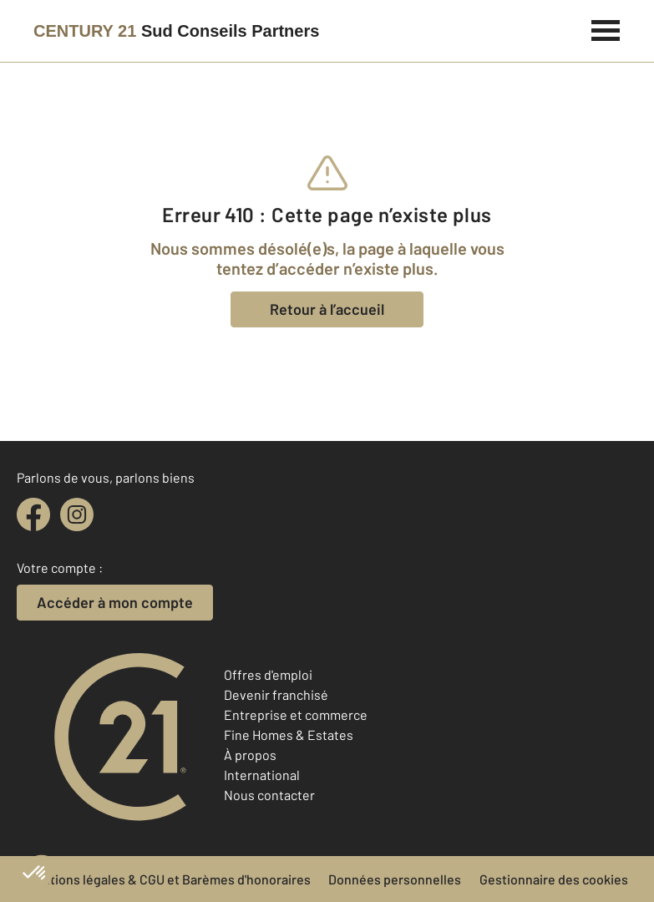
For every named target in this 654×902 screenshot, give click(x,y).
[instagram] (77, 514)
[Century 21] (176, 31)
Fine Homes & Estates (288, 734)
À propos (250, 755)
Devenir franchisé (276, 694)
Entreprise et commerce (296, 714)
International (262, 775)
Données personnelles (394, 879)
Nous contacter (269, 795)
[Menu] (606, 28)
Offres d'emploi (268, 674)
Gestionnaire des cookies (553, 879)
